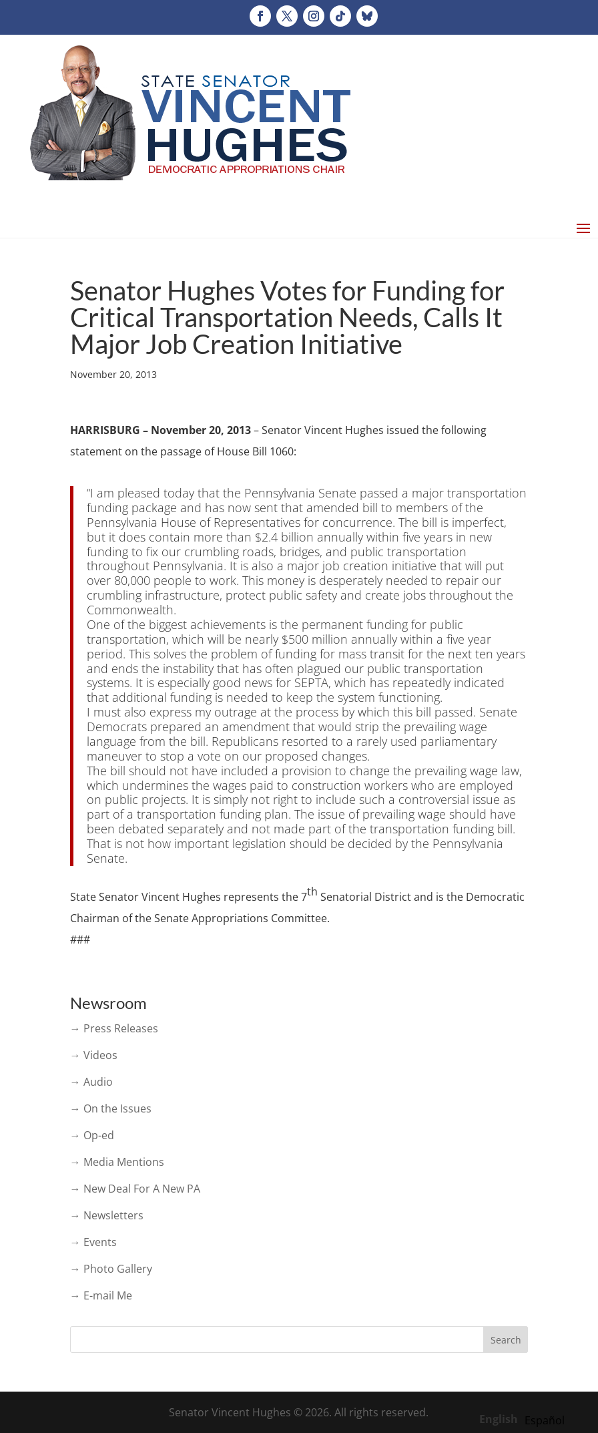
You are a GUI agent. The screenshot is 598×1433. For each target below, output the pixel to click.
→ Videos (93, 1055)
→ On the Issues (111, 1108)
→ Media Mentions (117, 1162)
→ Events (93, 1242)
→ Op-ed (92, 1135)
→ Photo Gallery (111, 1268)
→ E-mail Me (101, 1295)
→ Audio (91, 1081)
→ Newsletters (106, 1215)
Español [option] (545, 1420)
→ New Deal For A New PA (135, 1188)
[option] (544, 1420)
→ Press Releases (114, 1028)
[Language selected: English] (525, 1418)
